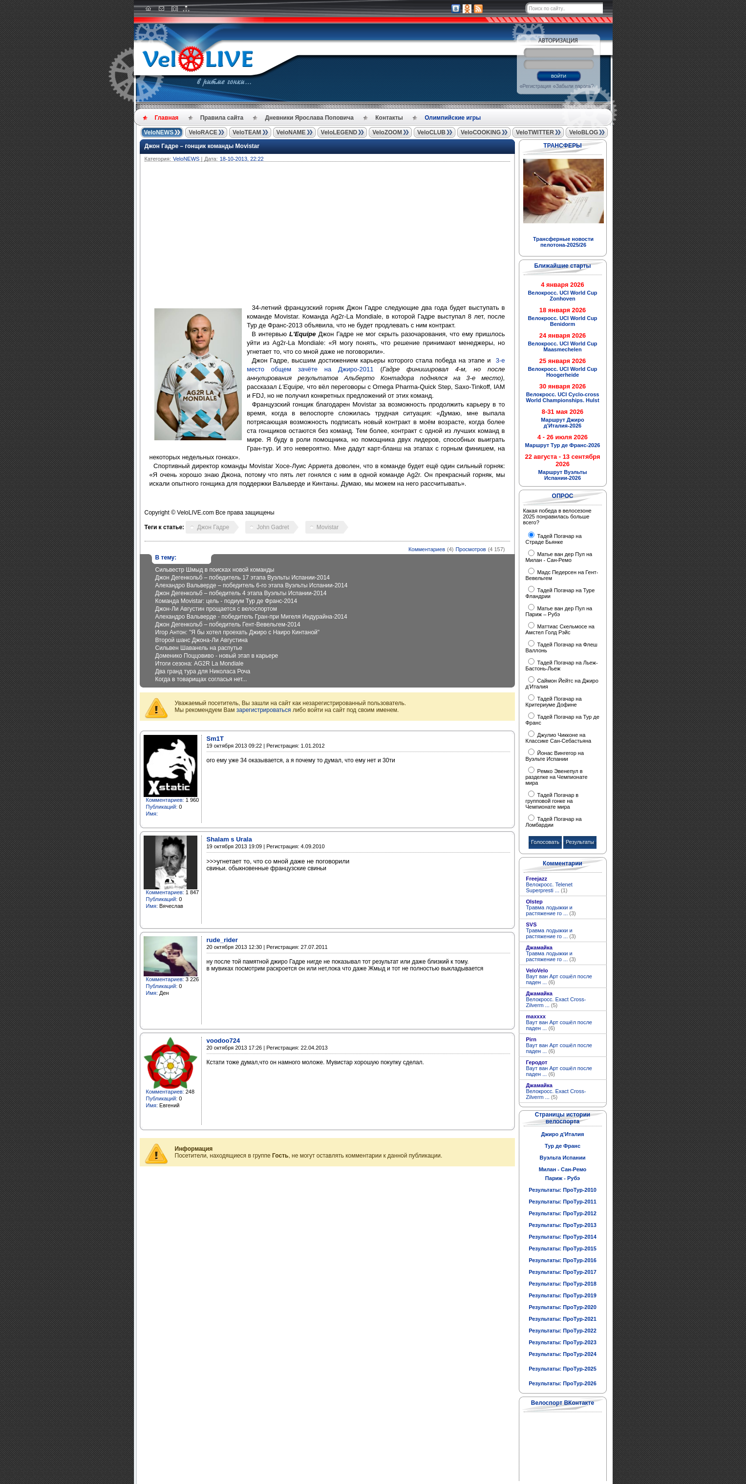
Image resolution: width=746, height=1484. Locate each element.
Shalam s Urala (229, 839)
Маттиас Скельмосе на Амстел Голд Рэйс (560, 629)
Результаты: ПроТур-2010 (563, 1190)
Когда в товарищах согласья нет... (201, 679)
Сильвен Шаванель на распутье (198, 648)
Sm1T (215, 738)
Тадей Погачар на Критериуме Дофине (554, 702)
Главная (167, 117)
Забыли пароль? (575, 86)
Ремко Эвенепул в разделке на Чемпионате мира (557, 777)
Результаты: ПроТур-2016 (563, 1260)
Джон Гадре (213, 527)
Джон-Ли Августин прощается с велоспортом (216, 608)
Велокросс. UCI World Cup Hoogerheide (562, 372)
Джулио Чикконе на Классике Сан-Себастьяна (559, 738)
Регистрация (537, 86)
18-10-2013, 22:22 (242, 159)
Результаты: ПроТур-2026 (563, 1383)
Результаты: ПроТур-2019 (563, 1295)
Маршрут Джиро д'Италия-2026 (562, 423)
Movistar (328, 527)
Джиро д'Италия (562, 1134)
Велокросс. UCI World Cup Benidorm (562, 321)
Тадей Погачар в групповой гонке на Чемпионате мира (552, 801)
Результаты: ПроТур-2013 (563, 1225)
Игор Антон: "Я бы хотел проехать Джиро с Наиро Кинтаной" (237, 632)
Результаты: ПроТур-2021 (563, 1319)
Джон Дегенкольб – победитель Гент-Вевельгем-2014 (227, 624)
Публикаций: (162, 807)
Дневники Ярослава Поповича (309, 117)
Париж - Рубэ (562, 1178)
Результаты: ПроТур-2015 (563, 1248)
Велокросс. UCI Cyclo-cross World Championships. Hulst (562, 397)
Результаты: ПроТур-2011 (563, 1201)
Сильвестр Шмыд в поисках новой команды (215, 569)
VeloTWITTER (535, 132)
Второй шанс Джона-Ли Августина (201, 640)
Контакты (389, 117)
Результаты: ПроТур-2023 (563, 1342)
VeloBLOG (583, 132)
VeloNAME (291, 132)
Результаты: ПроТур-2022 (563, 1330)
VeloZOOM (387, 132)
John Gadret (272, 527)
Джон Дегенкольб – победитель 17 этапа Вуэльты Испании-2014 (242, 577)
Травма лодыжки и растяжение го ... (551, 910)
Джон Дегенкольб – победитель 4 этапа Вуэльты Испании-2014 (241, 593)
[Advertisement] (374, 235)
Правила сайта (221, 117)
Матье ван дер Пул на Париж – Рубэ (559, 611)
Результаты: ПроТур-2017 (563, 1272)
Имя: (152, 814)
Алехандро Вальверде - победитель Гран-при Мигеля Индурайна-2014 (251, 616)
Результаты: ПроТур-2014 (563, 1237)
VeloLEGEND (339, 132)
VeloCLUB (431, 132)
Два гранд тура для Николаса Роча (203, 671)
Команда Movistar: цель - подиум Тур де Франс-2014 (226, 601)
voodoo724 (223, 1040)
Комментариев (426, 549)
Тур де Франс (562, 1146)
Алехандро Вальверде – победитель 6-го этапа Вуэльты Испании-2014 (251, 585)
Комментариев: (165, 800)
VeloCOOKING (481, 132)
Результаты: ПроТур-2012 (563, 1213)
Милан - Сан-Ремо (563, 1169)
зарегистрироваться (263, 710)
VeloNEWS (159, 132)
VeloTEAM (247, 132)
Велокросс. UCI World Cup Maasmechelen (562, 346)
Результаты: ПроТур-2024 (563, 1354)
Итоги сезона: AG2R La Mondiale (199, 663)
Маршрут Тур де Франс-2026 (562, 445)
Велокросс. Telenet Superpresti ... (549, 887)
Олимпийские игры (453, 117)
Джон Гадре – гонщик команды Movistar (202, 146)
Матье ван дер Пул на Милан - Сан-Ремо (559, 557)
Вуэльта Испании (562, 1158)
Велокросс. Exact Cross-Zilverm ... (556, 1002)
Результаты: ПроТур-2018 (563, 1284)
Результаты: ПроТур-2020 (563, 1307)
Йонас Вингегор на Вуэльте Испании (555, 756)
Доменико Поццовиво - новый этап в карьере (216, 655)
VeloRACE (203, 132)
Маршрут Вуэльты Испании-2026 (562, 475)
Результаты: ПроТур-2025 (563, 1369)
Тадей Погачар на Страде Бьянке (554, 539)
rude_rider (222, 940)
